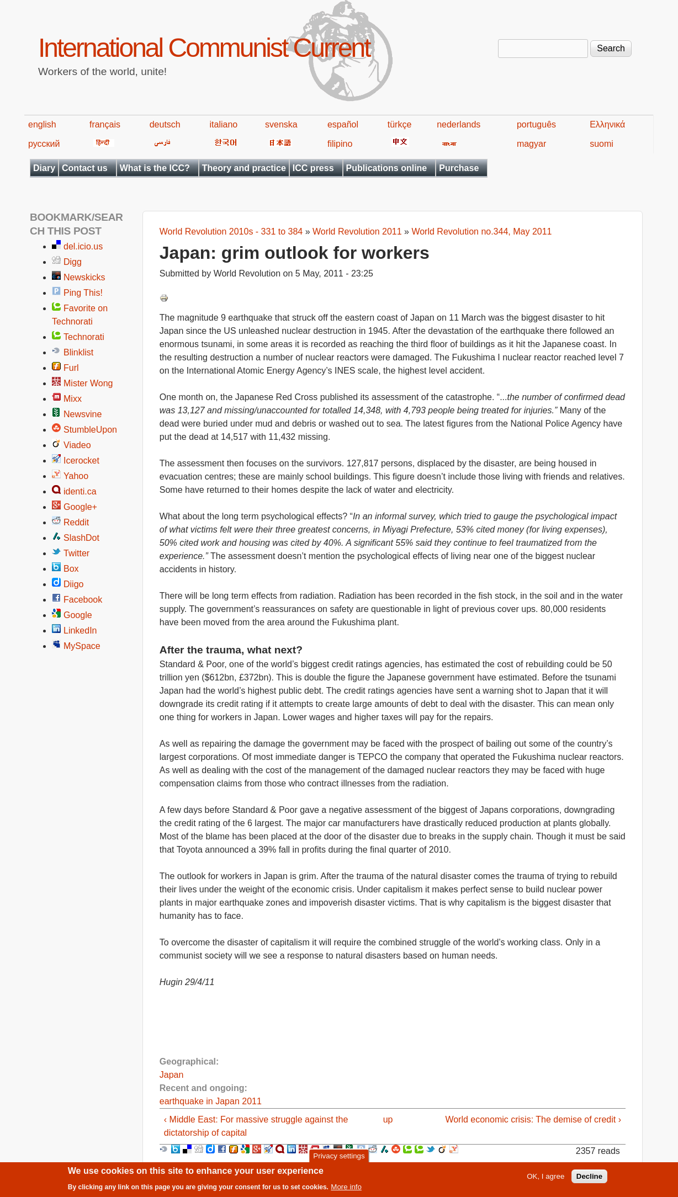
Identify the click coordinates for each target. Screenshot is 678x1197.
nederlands (458, 124)
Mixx (72, 398)
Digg (72, 262)
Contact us (85, 168)
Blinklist (78, 352)
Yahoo (75, 476)
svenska (281, 124)
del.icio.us (83, 246)
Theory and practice (244, 168)
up (388, 1119)
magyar (531, 143)
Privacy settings (338, 1158)
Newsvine (82, 414)
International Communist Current (204, 47)
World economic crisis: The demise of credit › (533, 1119)
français (104, 124)
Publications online (386, 168)
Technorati (83, 337)
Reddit (76, 522)
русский (44, 143)
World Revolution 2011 (357, 231)
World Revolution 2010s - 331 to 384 (231, 231)
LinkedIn (80, 630)
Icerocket (81, 460)
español (342, 124)
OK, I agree (545, 1179)
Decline (589, 1179)
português (536, 124)
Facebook (82, 599)
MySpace (81, 646)
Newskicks (84, 277)
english (42, 124)
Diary (44, 168)
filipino (339, 143)
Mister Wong (88, 383)
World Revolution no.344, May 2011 (481, 231)
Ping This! (83, 292)
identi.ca (80, 491)
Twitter (76, 553)
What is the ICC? (155, 168)
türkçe (400, 124)
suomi (601, 143)
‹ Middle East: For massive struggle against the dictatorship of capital (256, 1126)
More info (346, 1189)
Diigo (73, 584)
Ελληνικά (607, 124)
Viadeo (77, 445)
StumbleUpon (90, 429)
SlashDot (81, 537)
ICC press (313, 168)
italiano (224, 124)
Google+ (80, 507)
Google (77, 615)
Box (71, 568)
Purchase (459, 168)
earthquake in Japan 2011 (211, 1101)
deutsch (165, 124)
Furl (71, 368)
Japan (172, 1074)
